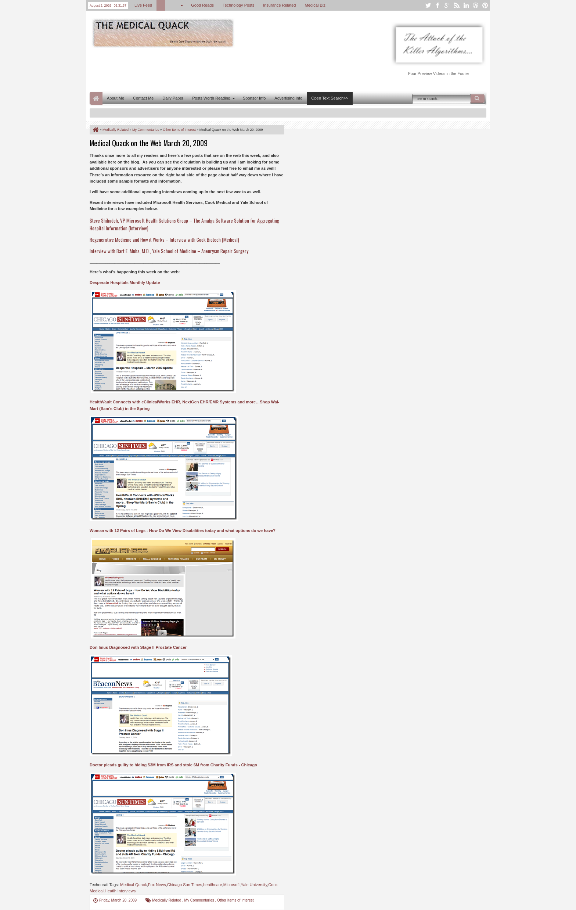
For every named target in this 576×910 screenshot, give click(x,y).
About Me (115, 98)
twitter (428, 5)
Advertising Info (288, 98)
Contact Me (143, 98)
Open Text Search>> (329, 98)
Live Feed (143, 5)
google (447, 5)
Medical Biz (315, 5)
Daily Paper (172, 98)
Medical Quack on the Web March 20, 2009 (149, 142)
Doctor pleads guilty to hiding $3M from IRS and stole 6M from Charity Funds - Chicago (173, 765)
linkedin (466, 5)
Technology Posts (238, 5)
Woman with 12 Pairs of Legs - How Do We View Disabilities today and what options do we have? (183, 530)
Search (478, 98)
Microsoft (231, 884)
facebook (437, 5)
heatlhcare (212, 884)
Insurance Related (279, 5)
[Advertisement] (223, 69)
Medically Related (167, 900)
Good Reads (202, 5)
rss (456, 5)
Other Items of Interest (235, 900)
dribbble (475, 5)
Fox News (157, 884)
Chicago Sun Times (184, 884)
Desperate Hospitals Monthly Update (125, 282)
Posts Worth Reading (211, 98)
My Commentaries (199, 900)
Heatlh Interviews (120, 891)
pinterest (485, 5)
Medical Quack (133, 884)
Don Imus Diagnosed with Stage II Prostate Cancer (138, 647)
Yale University (254, 884)
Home (96, 98)
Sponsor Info (254, 98)
